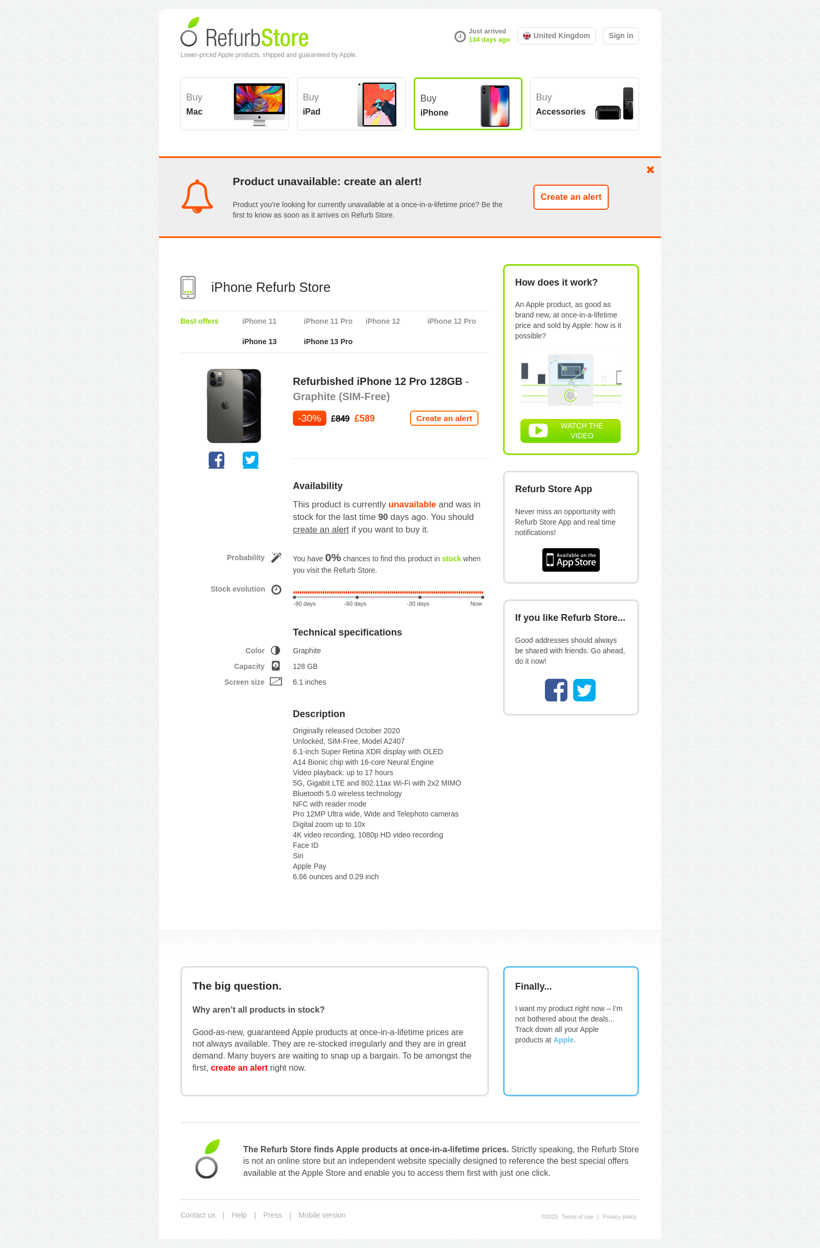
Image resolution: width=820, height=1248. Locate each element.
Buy (194, 104)
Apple (563, 1040)
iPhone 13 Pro (328, 341)
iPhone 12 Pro (451, 321)
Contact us (197, 1215)
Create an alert (571, 197)
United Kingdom (556, 35)
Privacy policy (619, 1216)
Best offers (199, 321)
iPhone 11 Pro (328, 321)
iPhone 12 (383, 321)
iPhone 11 (259, 321)
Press (273, 1215)
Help (239, 1215)
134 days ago (489, 39)
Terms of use (577, 1216)
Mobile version (322, 1215)
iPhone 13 (259, 341)
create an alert (321, 530)
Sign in (621, 35)
